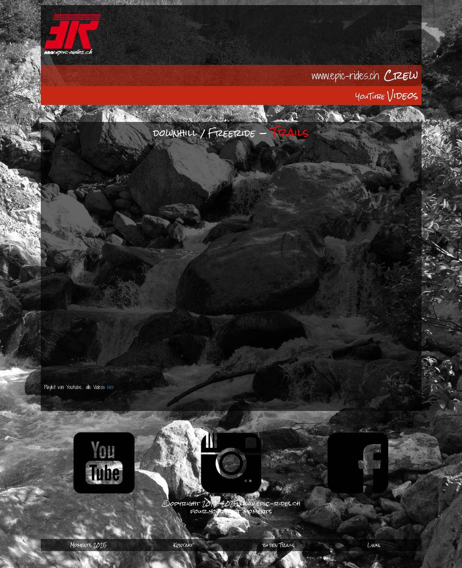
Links (373, 545)
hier (112, 387)
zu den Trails (279, 545)
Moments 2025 (88, 545)
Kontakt (183, 545)
